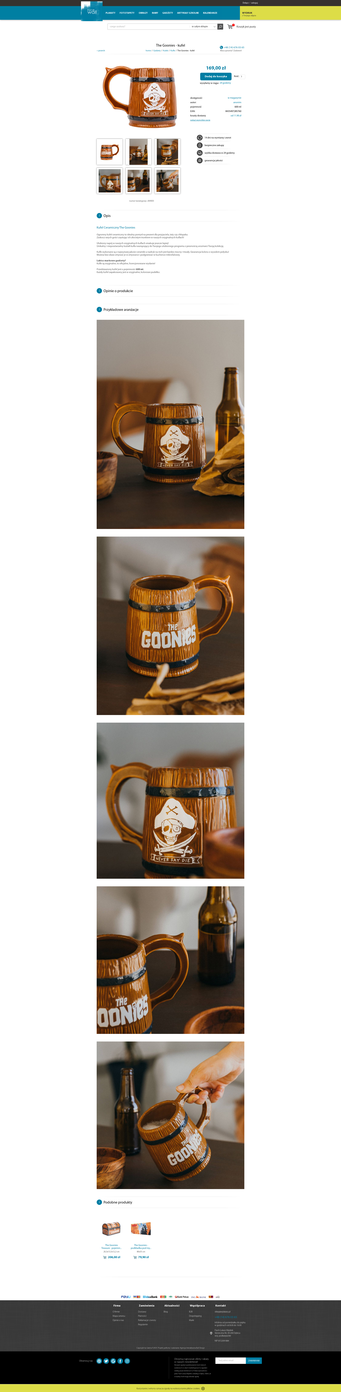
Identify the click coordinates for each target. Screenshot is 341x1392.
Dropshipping (195, 1315)
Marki (191, 1320)
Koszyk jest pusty (241, 26)
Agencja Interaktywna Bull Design (192, 1347)
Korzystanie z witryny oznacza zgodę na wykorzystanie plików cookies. (168, 1388)
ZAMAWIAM (254, 1360)
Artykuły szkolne (188, 13)
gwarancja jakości (210, 160)
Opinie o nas (118, 1320)
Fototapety (127, 13)
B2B (191, 1311)
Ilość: (236, 76)
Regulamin (143, 1324)
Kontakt (220, 1305)
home (148, 51)
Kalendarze (210, 13)
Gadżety (167, 13)
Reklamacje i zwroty (147, 1320)
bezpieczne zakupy (210, 145)
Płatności (142, 1315)
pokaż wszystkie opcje (200, 120)
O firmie (116, 1311)
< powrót (101, 51)
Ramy (155, 13)
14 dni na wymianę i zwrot (214, 138)
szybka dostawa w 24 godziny (216, 153)
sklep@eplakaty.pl (222, 1311)
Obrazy (143, 13)
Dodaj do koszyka (216, 76)
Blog (166, 1311)
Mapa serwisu (119, 1315)
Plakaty (110, 13)
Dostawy (142, 1311)
